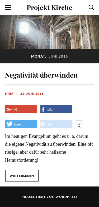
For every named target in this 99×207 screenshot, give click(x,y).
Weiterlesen (22, 176)
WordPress (66, 197)
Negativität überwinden (41, 74)
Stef (9, 93)
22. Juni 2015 (32, 93)
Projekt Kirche (49, 7)
